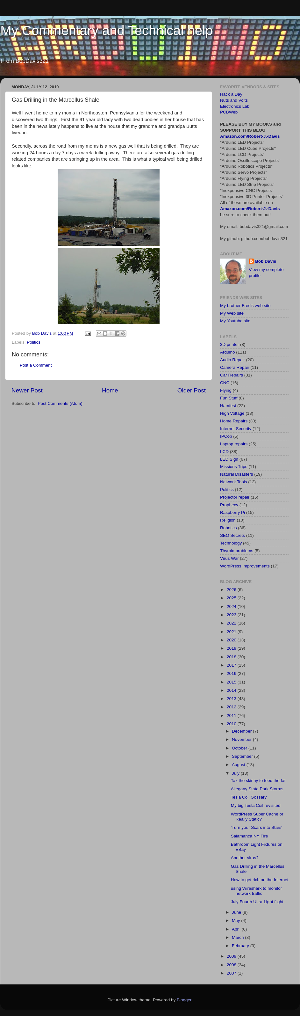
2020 (232, 640)
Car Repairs (231, 375)
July (236, 773)
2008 (232, 964)
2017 (232, 665)
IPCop (226, 436)
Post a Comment (36, 365)
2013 (232, 698)
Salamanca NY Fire (249, 836)
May (236, 920)
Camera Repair (234, 367)
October (240, 748)
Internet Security (235, 428)
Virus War (229, 558)
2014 (232, 690)
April (237, 929)
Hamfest (228, 405)
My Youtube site (235, 320)
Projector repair (234, 497)
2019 (232, 648)
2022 (232, 623)
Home (110, 390)
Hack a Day (231, 94)
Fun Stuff (229, 398)
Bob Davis (265, 261)
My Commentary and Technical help (106, 30)
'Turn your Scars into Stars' (256, 827)
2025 (232, 598)
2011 (232, 715)
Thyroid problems (236, 550)
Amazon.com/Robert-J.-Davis (250, 136)
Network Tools (233, 481)
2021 (232, 631)
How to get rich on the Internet (260, 879)
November (242, 739)
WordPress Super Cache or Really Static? (257, 817)
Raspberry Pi (232, 512)
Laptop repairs (233, 444)
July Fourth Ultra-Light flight (257, 901)
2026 (232, 589)
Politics (33, 342)
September (243, 756)
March (238, 937)
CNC (224, 382)
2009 (232, 956)
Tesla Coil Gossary (249, 797)
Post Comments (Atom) (60, 403)
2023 (232, 614)
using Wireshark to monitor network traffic (256, 891)
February (241, 945)
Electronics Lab (234, 106)
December (242, 731)
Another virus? (245, 857)
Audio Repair (232, 359)
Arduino (227, 352)
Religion (228, 520)
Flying (226, 390)
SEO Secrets (232, 535)
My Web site (232, 313)
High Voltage (232, 413)
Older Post (191, 390)
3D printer (229, 344)
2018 (232, 656)
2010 (232, 723)
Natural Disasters (236, 474)
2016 (232, 673)
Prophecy (229, 504)
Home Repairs (233, 421)
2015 (232, 682)
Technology (231, 543)
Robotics (228, 527)
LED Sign (229, 459)
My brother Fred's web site (245, 305)
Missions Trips (233, 466)
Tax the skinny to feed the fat (258, 780)
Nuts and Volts (234, 100)
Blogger (184, 1000)
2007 (232, 973)
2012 (232, 707)
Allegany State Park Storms (257, 788)
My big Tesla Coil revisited (256, 805)
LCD (224, 451)
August (239, 764)
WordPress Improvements (245, 566)
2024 (232, 606)
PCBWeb (229, 112)
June (237, 912)
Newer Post (27, 390)
